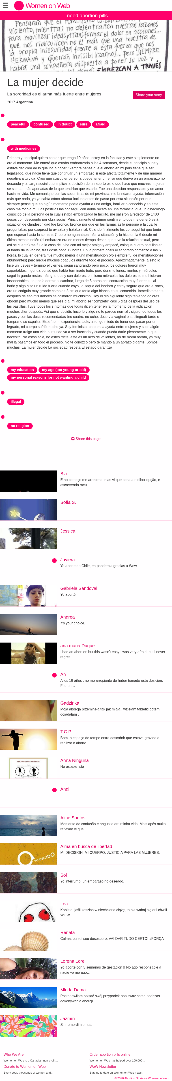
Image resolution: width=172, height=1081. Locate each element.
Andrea (67, 617)
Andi (64, 789)
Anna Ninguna (74, 760)
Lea (64, 903)
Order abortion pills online (110, 1054)
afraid (100, 124)
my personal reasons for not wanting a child (48, 377)
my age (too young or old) (64, 370)
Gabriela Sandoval (78, 588)
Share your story (149, 95)
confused (41, 124)
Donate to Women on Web (25, 1066)
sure (84, 124)
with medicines (24, 148)
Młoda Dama (73, 989)
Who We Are (14, 1054)
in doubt (65, 124)
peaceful (18, 124)
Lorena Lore (72, 961)
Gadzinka (69, 703)
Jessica (67, 531)
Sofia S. (68, 502)
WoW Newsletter (103, 1066)
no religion (20, 426)
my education (22, 370)
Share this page (86, 439)
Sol (63, 875)
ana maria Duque (77, 645)
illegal (16, 401)
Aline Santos (72, 817)
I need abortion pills (86, 15)
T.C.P (65, 731)
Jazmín (67, 1018)
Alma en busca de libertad (86, 846)
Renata (67, 932)
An (63, 674)
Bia (63, 473)
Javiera (67, 559)
